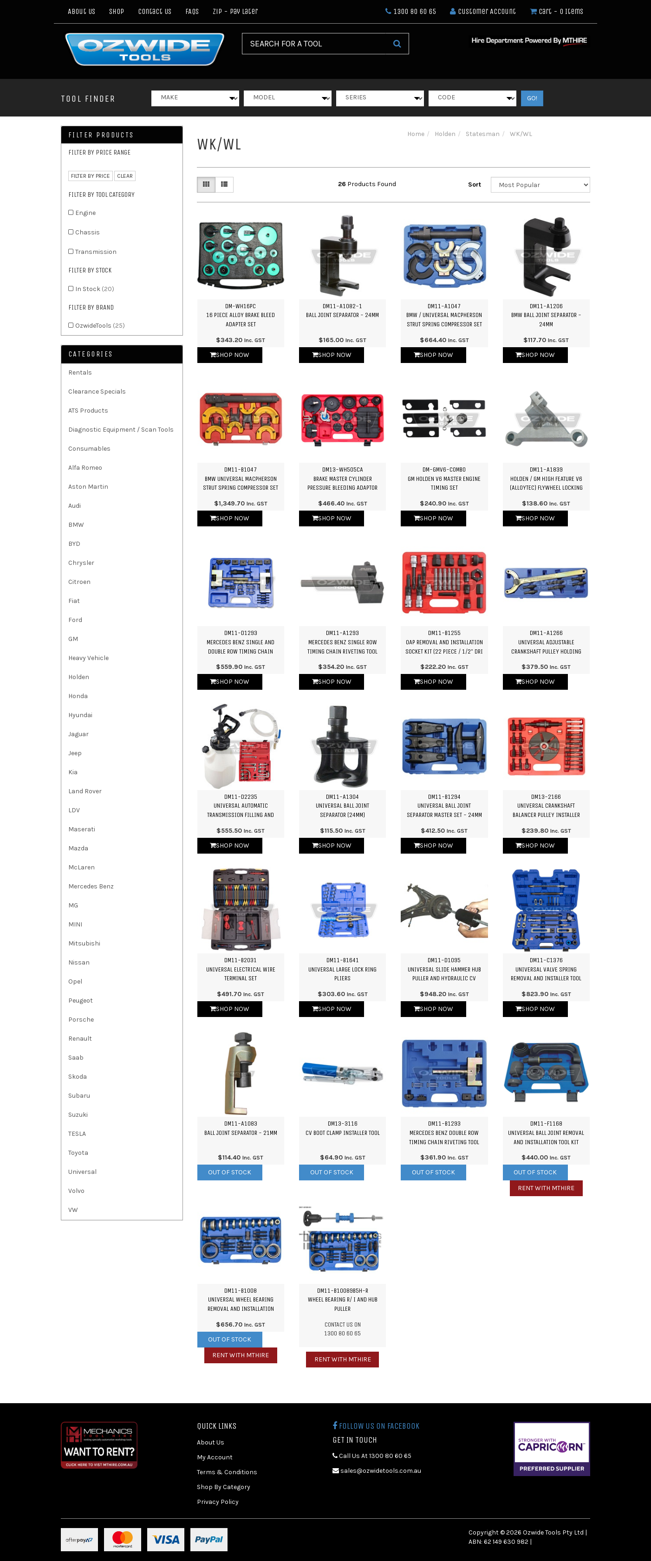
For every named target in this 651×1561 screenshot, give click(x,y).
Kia (73, 772)
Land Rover (85, 791)
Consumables (89, 449)
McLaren (81, 867)
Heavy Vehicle (88, 658)
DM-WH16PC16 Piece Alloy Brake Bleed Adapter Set (240, 315)
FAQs (192, 11)
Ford (75, 620)
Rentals (80, 372)
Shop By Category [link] (223, 1487)
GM (73, 639)
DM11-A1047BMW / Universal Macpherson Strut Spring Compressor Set (444, 315)
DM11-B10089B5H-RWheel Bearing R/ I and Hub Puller (343, 1300)
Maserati (81, 829)
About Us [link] (210, 1442)
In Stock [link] (94, 289)
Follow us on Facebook (375, 1426)
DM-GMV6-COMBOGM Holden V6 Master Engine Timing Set (444, 479)
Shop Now (229, 355)
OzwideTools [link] (100, 326)
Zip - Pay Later (235, 11)
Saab (76, 1058)
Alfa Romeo (85, 468)
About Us (81, 11)
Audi (74, 506)
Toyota (78, 1153)
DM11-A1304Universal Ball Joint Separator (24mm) (342, 806)
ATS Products (88, 411)
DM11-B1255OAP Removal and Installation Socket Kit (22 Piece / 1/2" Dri (444, 642)
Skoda (77, 1077)
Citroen (79, 582)
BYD (74, 544)
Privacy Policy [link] (218, 1502)
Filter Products (101, 135)
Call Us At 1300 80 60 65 (371, 1456)
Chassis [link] (87, 232)
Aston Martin (88, 487)
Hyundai (80, 715)
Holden (78, 677)
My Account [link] (215, 1457)
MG (73, 905)
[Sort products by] (540, 185)
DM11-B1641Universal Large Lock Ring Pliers (342, 969)
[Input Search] (314, 43)
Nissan (79, 962)
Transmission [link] (96, 252)
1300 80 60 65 (410, 11)
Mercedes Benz (91, 886)
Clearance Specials (97, 391)
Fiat (74, 601)
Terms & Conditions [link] (227, 1472)
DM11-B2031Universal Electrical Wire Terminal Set (240, 969)
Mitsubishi (84, 943)
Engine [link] (85, 213)
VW (73, 1210)
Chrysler (81, 563)
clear (125, 176)
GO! (532, 98)
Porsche (81, 1019)
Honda (78, 696)
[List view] (224, 185)
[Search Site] (397, 43)
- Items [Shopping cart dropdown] (556, 11)
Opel (75, 981)
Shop (116, 11)
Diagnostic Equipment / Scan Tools (121, 430)
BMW (76, 525)
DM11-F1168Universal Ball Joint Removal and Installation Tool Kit (546, 1133)
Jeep (75, 753)
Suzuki (78, 1115)
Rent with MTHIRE (546, 1188)
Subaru (79, 1096)
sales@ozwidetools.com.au (376, 1471)
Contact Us (154, 11)
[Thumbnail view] (206, 185)
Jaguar (78, 734)
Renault (80, 1039)
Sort (474, 184)
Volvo (76, 1191)
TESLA (77, 1134)
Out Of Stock (229, 1172)
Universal (82, 1172)
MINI (75, 924)
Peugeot (80, 1000)
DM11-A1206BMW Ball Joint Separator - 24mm (546, 315)
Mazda (78, 848)
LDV (74, 810)
